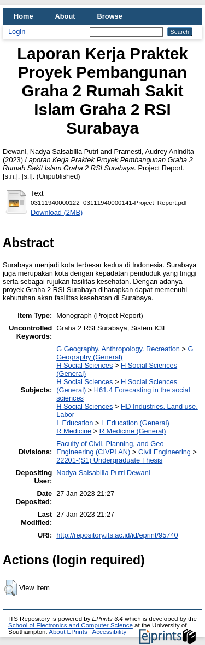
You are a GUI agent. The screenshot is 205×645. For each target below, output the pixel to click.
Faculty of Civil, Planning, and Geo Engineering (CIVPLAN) (109, 447)
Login (16, 31)
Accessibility (109, 632)
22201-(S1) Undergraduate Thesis (109, 460)
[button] (10, 588)
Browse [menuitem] (109, 16)
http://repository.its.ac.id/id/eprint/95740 (117, 535)
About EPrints (68, 632)
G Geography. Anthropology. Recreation (118, 349)
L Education (74, 423)
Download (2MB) (57, 212)
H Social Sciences (84, 365)
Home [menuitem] (23, 16)
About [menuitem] (65, 16)
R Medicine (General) (132, 431)
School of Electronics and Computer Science (70, 625)
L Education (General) (135, 423)
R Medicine (73, 431)
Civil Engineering (164, 452)
